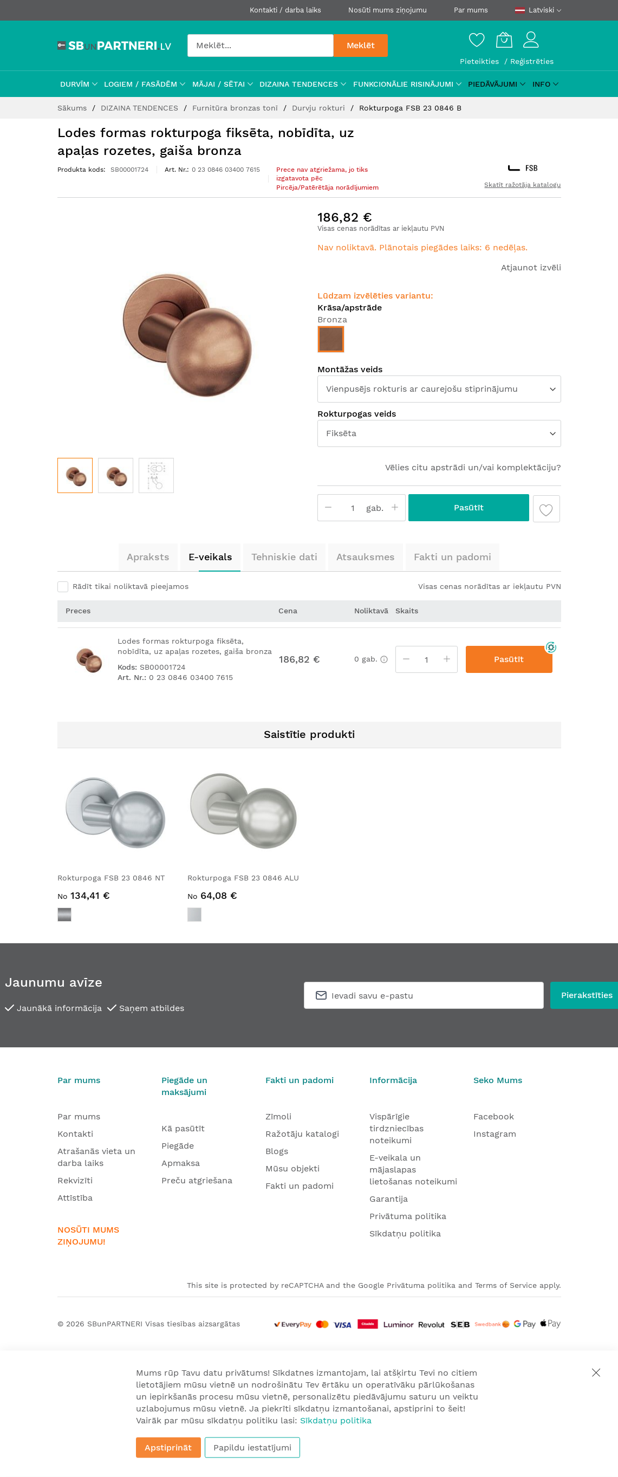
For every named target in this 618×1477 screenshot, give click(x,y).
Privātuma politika (407, 1216)
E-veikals (210, 556)
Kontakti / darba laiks (285, 10)
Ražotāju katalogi (302, 1134)
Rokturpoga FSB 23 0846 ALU (243, 877)
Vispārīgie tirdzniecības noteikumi (396, 1128)
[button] (115, 475)
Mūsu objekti (292, 1168)
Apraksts (148, 556)
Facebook (493, 1116)
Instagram (494, 1134)
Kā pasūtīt (183, 1128)
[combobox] (260, 45)
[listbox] (439, 342)
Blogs (276, 1151)
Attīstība (75, 1198)
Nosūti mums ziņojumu (387, 10)
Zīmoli (278, 1116)
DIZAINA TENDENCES (141, 107)
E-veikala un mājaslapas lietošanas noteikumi (413, 1169)
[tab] (148, 557)
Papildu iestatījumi (252, 1447)
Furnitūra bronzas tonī (236, 107)
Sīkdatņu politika (405, 1233)
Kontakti (75, 1134)
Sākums (73, 107)
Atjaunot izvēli (531, 267)
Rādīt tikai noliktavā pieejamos (130, 586)
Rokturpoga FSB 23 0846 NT (111, 877)
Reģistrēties (532, 61)
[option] (330, 339)
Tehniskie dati (284, 556)
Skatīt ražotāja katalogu (522, 185)
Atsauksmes (365, 556)
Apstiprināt (168, 1447)
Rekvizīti (75, 1180)
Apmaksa (180, 1163)
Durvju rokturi (320, 107)
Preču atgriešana (196, 1180)
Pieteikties (481, 61)
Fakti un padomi (452, 556)
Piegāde (177, 1146)
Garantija (388, 1199)
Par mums (471, 10)
